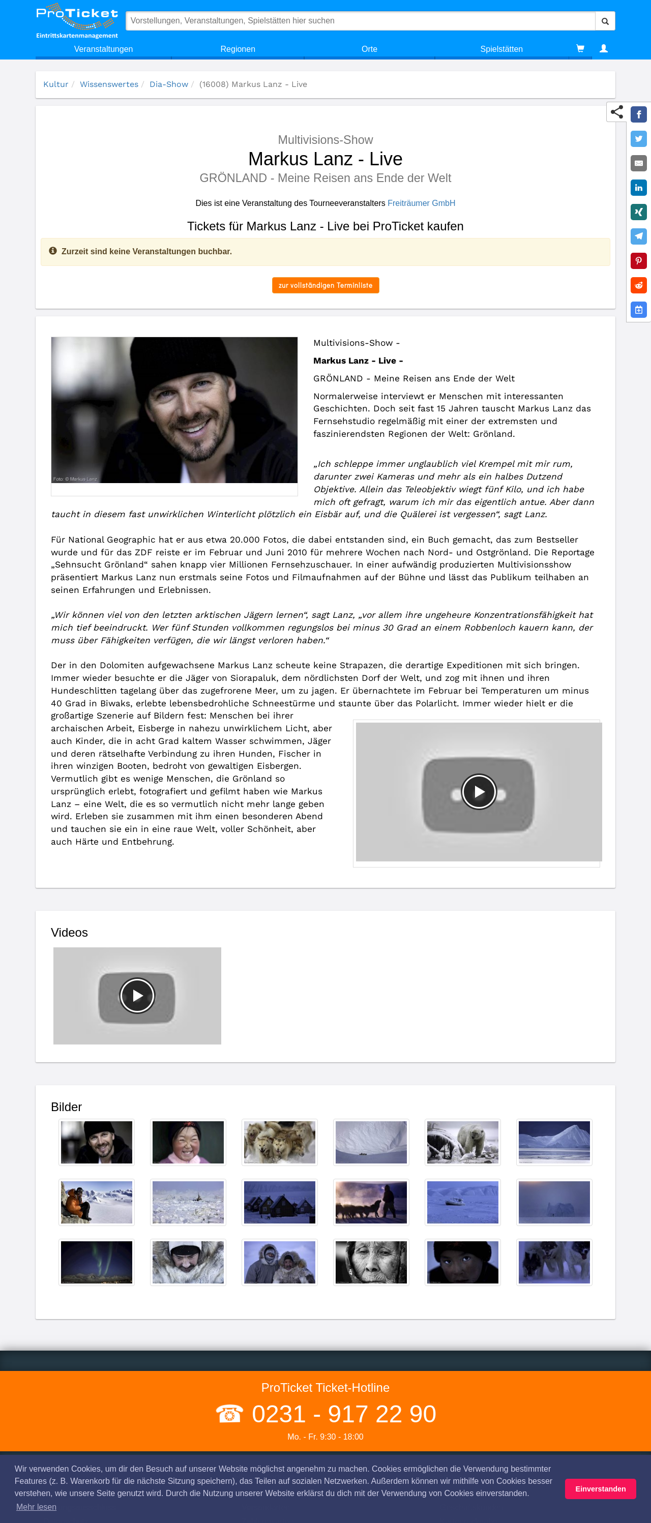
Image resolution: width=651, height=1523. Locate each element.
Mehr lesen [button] (36, 1507)
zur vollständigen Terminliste (326, 285)
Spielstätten (502, 49)
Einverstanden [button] (601, 1489)
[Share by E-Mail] (639, 163)
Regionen (238, 49)
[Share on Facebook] (639, 114)
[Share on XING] (639, 212)
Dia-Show (169, 84)
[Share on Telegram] (639, 236)
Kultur (56, 84)
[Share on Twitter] (639, 139)
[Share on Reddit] (639, 285)
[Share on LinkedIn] (639, 188)
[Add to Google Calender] (639, 310)
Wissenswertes (109, 84)
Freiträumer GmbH (421, 203)
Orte (369, 49)
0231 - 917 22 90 (340, 1413)
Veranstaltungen (103, 49)
